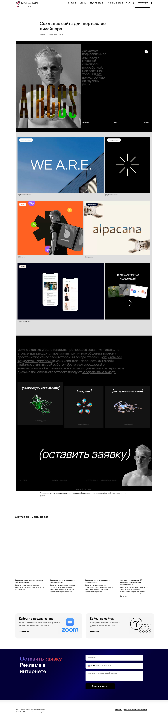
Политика (118, 710)
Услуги (72, 5)
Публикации (97, 5)
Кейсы (83, 5)
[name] (114, 658)
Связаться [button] (24, 632)
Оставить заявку (100, 687)
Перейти (94, 632)
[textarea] (114, 677)
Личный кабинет (118, 5)
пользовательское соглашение (135, 710)
